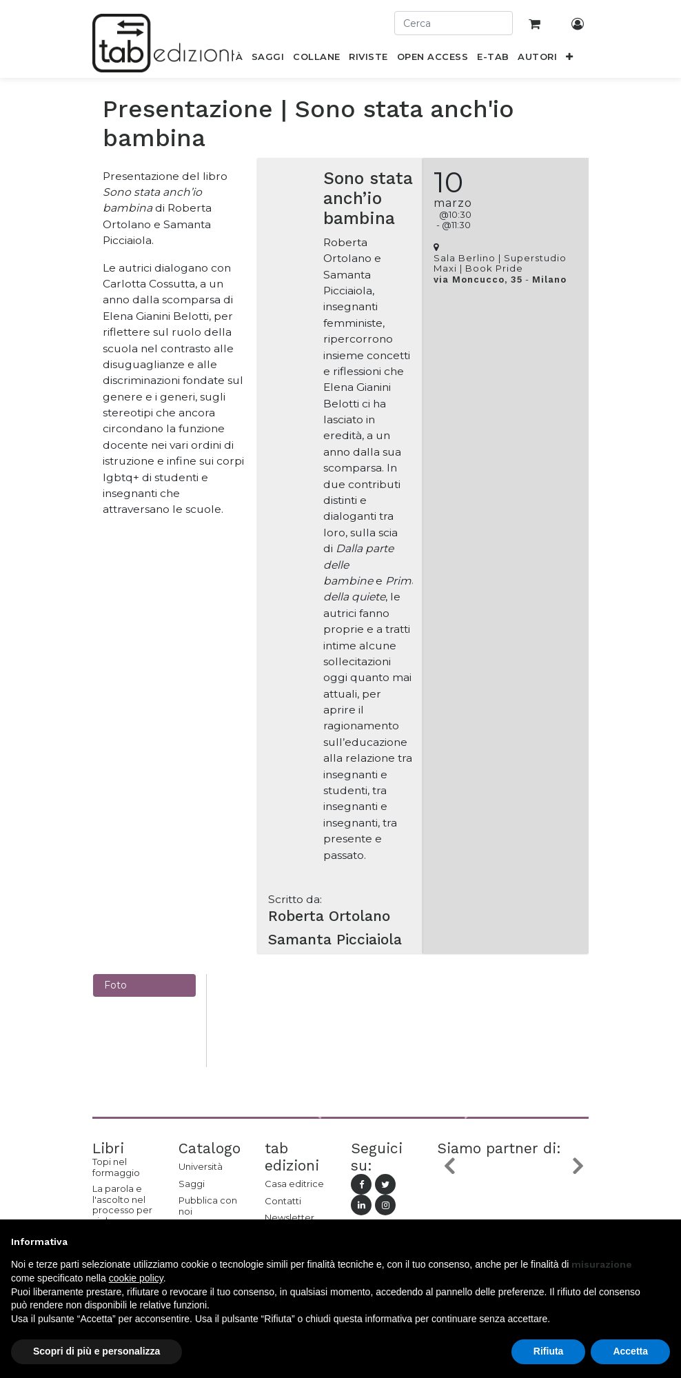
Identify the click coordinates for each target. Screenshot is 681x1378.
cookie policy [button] (136, 1278)
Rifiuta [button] (548, 1351)
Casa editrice (294, 1183)
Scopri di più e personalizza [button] (96, 1351)
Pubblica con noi (208, 1206)
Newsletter (289, 1217)
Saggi (192, 1183)
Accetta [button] (630, 1351)
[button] (570, 59)
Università (201, 1166)
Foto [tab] (115, 985)
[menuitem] (268, 59)
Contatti (283, 1200)
